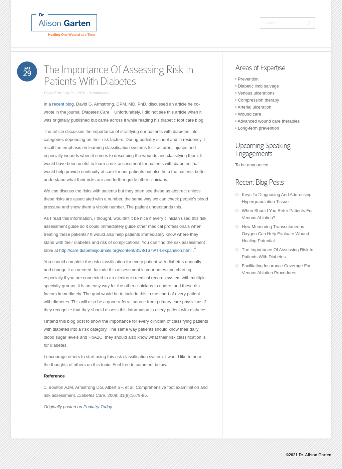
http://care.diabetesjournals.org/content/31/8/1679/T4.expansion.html (125, 250)
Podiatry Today (97, 406)
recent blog (62, 104)
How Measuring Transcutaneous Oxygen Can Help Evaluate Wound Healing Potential (275, 233)
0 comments (99, 92)
